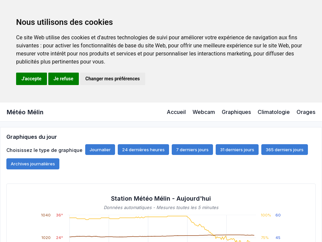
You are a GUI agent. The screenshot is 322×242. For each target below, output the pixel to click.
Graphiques (236, 112)
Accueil (176, 112)
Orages (306, 112)
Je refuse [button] (63, 78)
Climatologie (274, 112)
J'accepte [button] (31, 78)
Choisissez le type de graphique (44, 150)
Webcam (204, 112)
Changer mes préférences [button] (113, 78)
